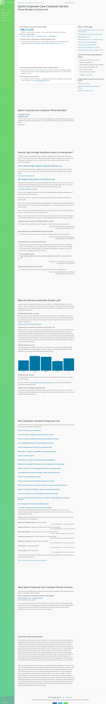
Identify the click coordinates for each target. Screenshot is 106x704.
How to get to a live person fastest (87, 42)
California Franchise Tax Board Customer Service (89, 87)
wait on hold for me (48, 382)
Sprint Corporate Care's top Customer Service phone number (90, 30)
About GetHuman (6, 21)
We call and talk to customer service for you (90, 34)
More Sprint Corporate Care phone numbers (90, 39)
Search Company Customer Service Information (6, 13)
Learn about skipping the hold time (27, 189)
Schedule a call (53, 36)
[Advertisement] (46, 55)
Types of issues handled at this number (89, 47)
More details (21, 125)
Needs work (69, 697)
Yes (63, 697)
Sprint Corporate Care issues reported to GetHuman (32, 560)
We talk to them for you (27, 36)
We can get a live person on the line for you (36, 179)
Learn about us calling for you (26, 175)
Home (2, 9)
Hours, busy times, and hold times (87, 45)
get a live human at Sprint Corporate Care (46, 43)
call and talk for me (36, 382)
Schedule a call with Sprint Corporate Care (29, 324)
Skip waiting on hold (41, 36)
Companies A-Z (5, 18)
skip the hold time (40, 80)
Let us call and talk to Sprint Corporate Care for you (40, 166)
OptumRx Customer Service (85, 90)
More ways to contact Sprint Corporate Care (90, 50)
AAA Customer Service (84, 83)
